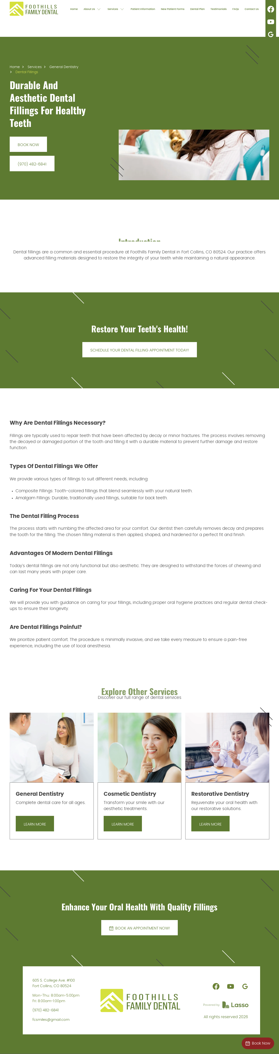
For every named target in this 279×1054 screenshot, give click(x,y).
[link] (34, 8)
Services (35, 67)
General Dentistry (63, 67)
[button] (93, 8)
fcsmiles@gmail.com (51, 1020)
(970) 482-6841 (45, 1010)
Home (15, 67)
